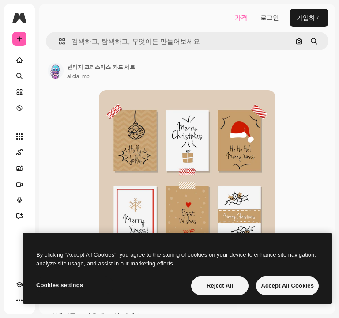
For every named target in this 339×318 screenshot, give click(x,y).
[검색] (19, 76)
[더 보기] (19, 300)
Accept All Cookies (287, 285)
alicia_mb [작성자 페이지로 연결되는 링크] (78, 76)
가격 (241, 17)
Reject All (220, 285)
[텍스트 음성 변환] (19, 200)
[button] (58, 41)
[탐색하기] (19, 108)
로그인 (269, 17)
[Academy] (19, 284)
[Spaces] (19, 152)
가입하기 (309, 17)
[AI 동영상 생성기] (19, 184)
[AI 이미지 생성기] (19, 168)
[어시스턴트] (19, 216)
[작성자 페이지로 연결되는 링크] (56, 71)
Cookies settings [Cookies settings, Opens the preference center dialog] (59, 285)
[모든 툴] (19, 136)
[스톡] (19, 92)
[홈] (19, 60)
